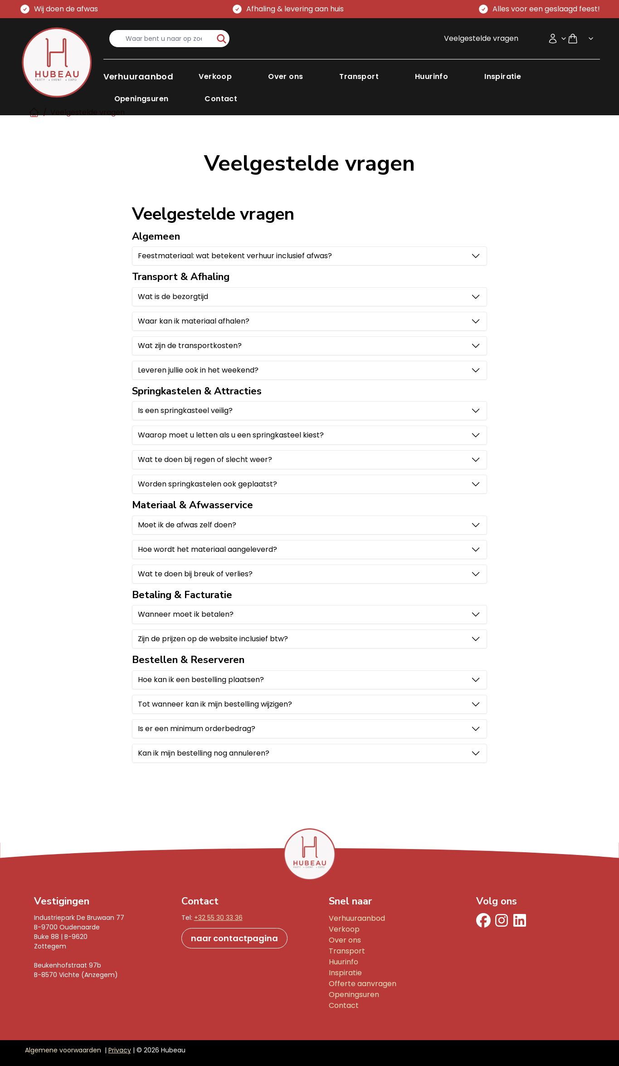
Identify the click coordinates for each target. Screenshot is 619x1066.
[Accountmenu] (557, 38)
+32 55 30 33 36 (218, 917)
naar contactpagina (234, 938)
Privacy (119, 1050)
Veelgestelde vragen (481, 38)
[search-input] (161, 38)
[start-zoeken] (221, 38)
